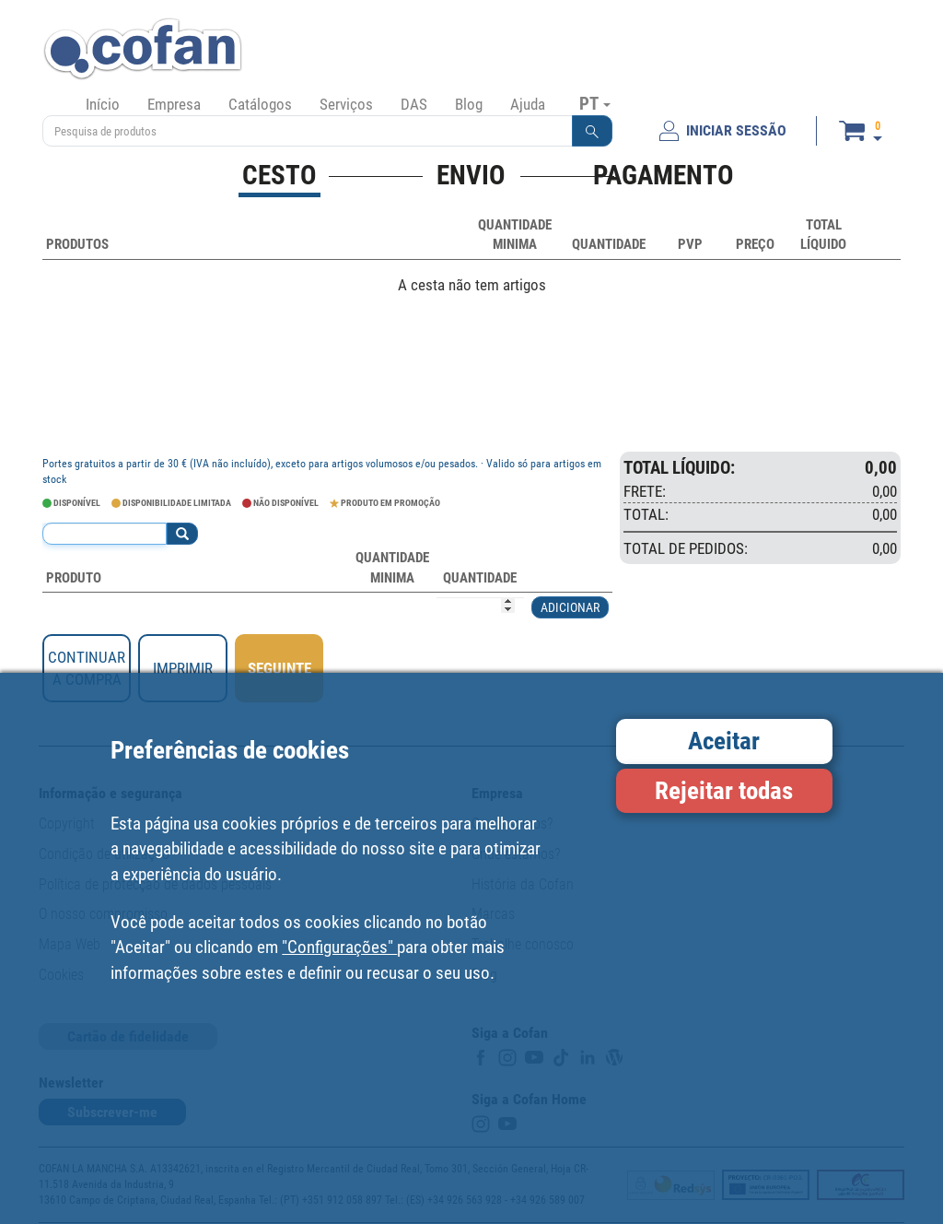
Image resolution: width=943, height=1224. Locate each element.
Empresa (174, 104)
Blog (469, 104)
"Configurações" (339, 947)
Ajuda (527, 104)
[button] (592, 131)
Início (103, 104)
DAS (414, 104)
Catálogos (260, 104)
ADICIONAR (570, 607)
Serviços (346, 104)
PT (595, 103)
